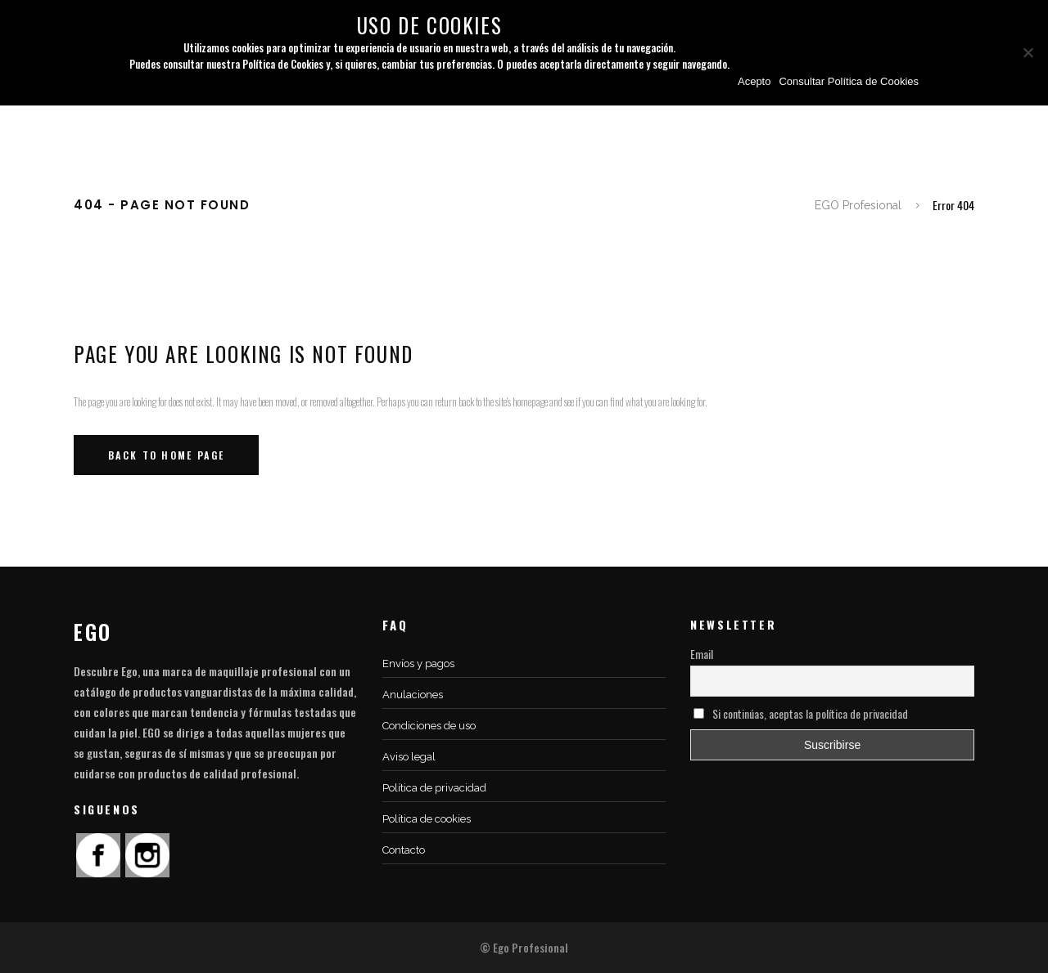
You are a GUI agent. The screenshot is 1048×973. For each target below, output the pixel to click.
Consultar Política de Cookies (849, 81)
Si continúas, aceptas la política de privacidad (800, 713)
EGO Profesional (858, 205)
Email (701, 653)
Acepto (754, 81)
